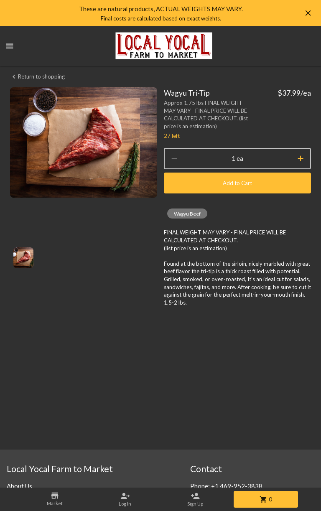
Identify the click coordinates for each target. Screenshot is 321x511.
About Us (19, 486)
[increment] (300, 158)
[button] (187, 213)
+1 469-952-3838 (236, 486)
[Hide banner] (308, 13)
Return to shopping (37, 77)
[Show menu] (9, 46)
